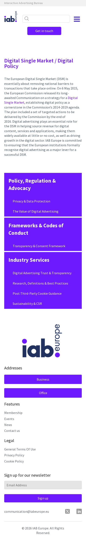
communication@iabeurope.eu (26, 511)
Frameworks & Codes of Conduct (36, 229)
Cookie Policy (14, 461)
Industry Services (28, 259)
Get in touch (44, 31)
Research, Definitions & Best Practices (40, 283)
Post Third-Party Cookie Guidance (37, 293)
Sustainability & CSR (27, 303)
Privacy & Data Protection (31, 201)
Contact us (12, 431)
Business (43, 379)
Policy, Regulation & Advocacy (32, 184)
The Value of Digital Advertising (35, 211)
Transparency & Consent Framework (39, 246)
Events (9, 419)
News (8, 425)
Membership (13, 413)
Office (43, 393)
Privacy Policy (14, 455)
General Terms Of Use (20, 449)
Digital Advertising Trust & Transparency (42, 273)
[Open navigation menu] (77, 19)
